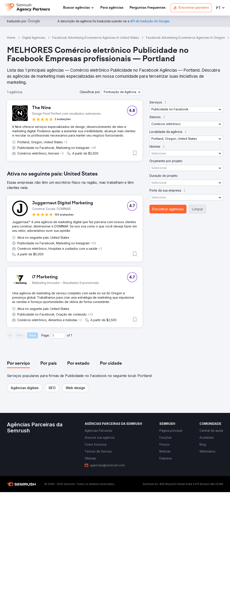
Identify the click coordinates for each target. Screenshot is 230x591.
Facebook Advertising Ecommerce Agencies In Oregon (185, 37)
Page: (45, 335)
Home (11, 37)
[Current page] (58, 335)
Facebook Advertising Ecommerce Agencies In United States (95, 37)
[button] (220, 8)
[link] (111, 8)
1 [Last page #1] (71, 335)
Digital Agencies (33, 37)
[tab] (18, 363)
